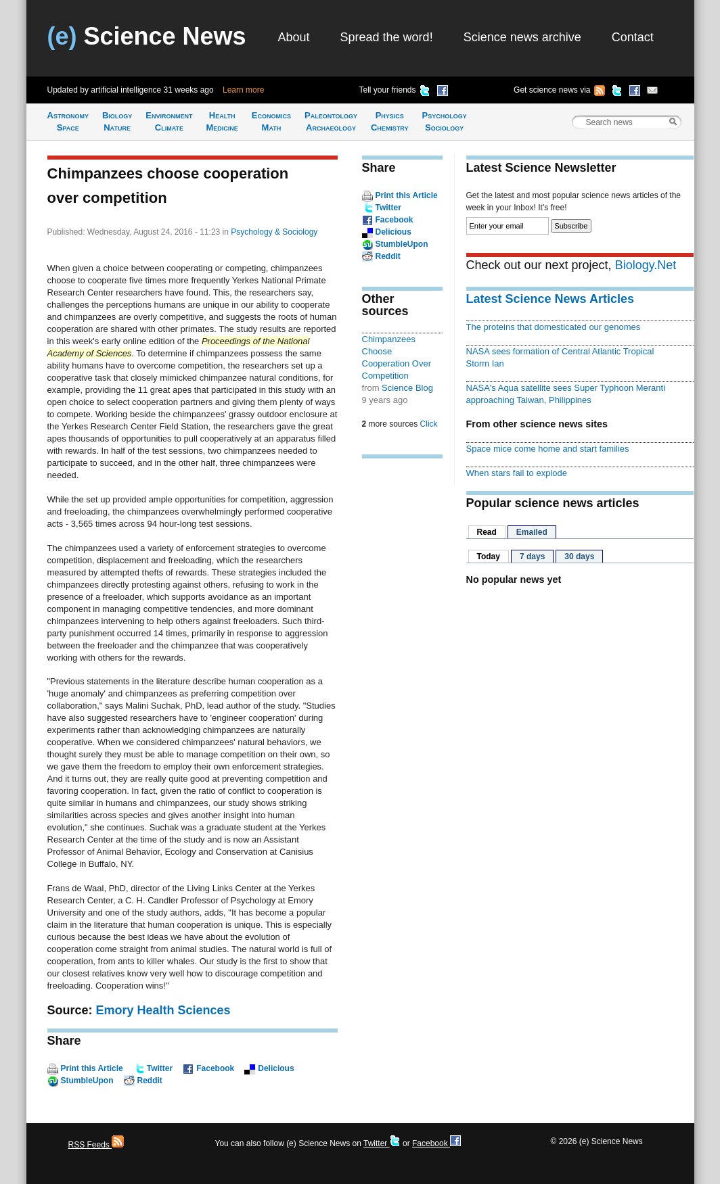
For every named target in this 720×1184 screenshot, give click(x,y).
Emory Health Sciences (163, 1010)
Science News (146, 36)
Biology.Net (646, 265)
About (294, 37)
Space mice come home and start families (547, 449)
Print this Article (92, 1068)
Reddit (149, 1080)
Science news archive (522, 37)
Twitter (160, 1068)
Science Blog (407, 388)
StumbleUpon (87, 1080)
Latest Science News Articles (550, 299)
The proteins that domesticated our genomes (553, 327)
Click (429, 424)
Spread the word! (386, 37)
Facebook (215, 1068)
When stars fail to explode (516, 473)
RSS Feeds (96, 1145)
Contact (633, 37)
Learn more (243, 90)
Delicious (276, 1068)
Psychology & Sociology (274, 232)
